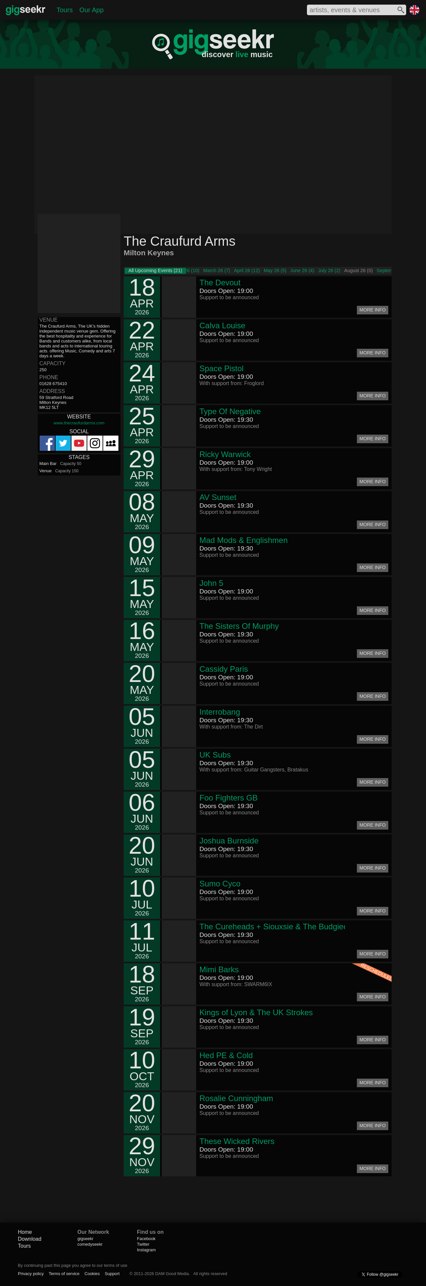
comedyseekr (90, 1244)
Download (29, 1239)
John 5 (211, 583)
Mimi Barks (219, 969)
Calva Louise (222, 325)
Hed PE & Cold (226, 1055)
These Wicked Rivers (237, 1141)
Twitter (143, 1244)
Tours (65, 10)
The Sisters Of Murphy (239, 626)
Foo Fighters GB (228, 797)
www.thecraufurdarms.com (79, 422)
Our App (91, 10)
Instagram (146, 1249)
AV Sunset (217, 497)
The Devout (219, 282)
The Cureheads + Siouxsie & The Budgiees (275, 926)
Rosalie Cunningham (236, 1098)
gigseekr (85, 1238)
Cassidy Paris (223, 668)
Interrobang (219, 711)
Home (25, 1232)
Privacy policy (31, 1273)
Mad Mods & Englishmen (243, 540)
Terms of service (64, 1273)
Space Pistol (221, 368)
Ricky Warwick (225, 454)
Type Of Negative (230, 411)
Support (112, 1273)
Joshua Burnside (229, 840)
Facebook (146, 1238)
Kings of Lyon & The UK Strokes (256, 1012)
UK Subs (215, 754)
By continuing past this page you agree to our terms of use (72, 1265)
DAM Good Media (172, 1273)
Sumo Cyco (219, 883)
